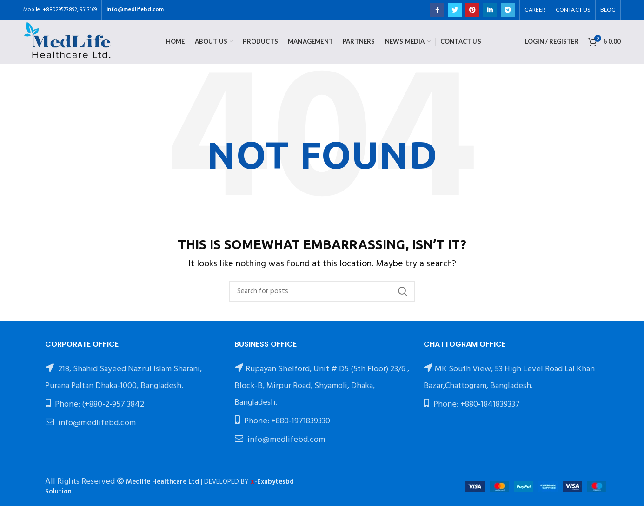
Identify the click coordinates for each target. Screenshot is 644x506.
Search (402, 291)
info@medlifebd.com (135, 9)
